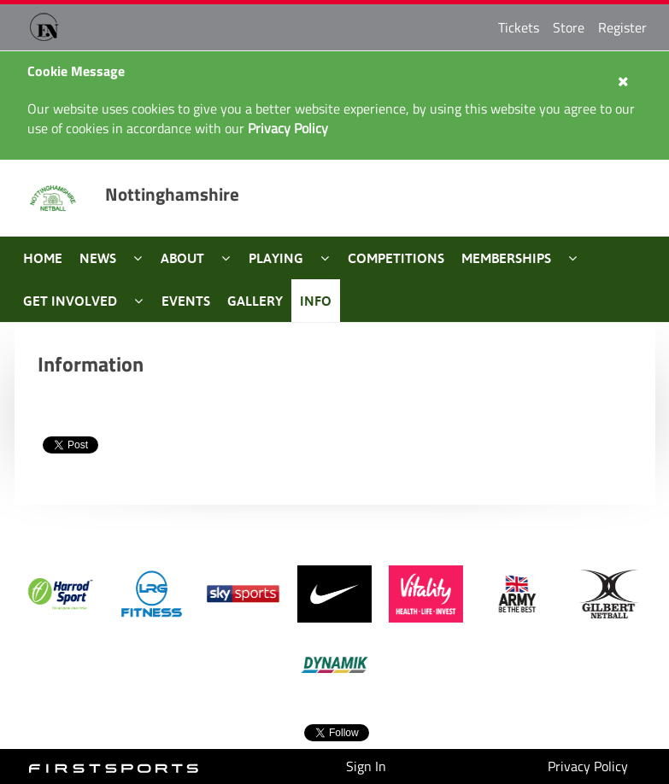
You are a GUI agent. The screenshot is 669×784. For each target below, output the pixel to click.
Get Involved (70, 300)
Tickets (518, 27)
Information (91, 363)
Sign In (366, 766)
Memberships (506, 257)
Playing (276, 257)
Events (185, 300)
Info (316, 300)
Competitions (396, 257)
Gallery (255, 300)
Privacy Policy (588, 766)
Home (42, 257)
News (97, 257)
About (182, 257)
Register (622, 27)
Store (568, 27)
